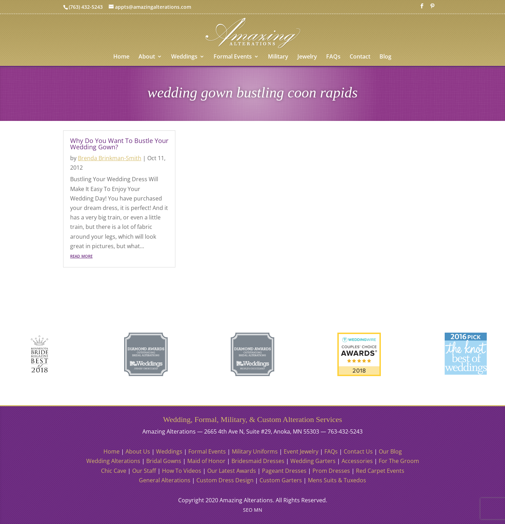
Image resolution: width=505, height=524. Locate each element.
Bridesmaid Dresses (257, 461)
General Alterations (164, 480)
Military (278, 57)
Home (121, 57)
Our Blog (390, 451)
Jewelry (307, 57)
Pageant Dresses (284, 471)
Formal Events (233, 57)
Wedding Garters (313, 461)
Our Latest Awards (231, 471)
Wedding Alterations (113, 461)
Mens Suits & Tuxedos (337, 480)
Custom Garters (281, 480)
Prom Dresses (331, 471)
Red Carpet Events (380, 471)
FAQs (333, 57)
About (147, 57)
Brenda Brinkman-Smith (109, 158)
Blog (385, 57)
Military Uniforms (255, 451)
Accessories (357, 461)
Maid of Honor (206, 461)
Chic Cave (113, 471)
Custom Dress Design (225, 480)
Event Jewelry (301, 451)
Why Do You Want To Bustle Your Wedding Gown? (119, 143)
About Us (138, 451)
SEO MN (252, 509)
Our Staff (144, 471)
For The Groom (399, 461)
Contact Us (358, 451)
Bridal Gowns (163, 461)
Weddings (184, 57)
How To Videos (181, 471)
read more (81, 255)
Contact (360, 57)
